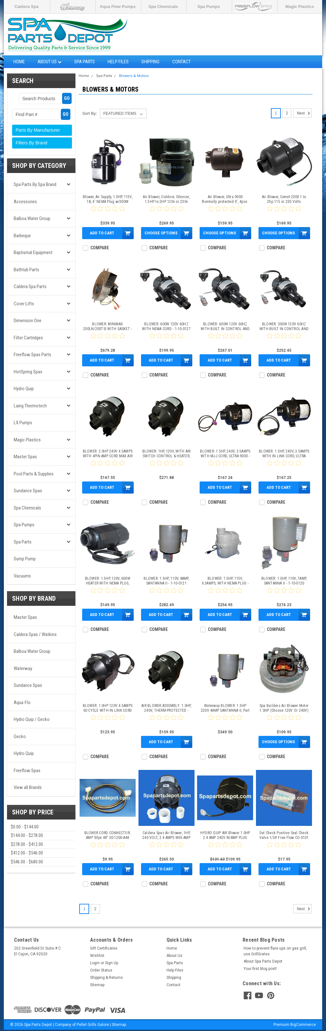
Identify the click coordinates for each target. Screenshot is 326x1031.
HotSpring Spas (28, 372)
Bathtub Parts (26, 270)
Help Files (118, 62)
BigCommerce (303, 1024)
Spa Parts (84, 62)
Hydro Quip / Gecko (32, 719)
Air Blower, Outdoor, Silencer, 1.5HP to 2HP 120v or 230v (166, 199)
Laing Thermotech (30, 406)
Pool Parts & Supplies (33, 474)
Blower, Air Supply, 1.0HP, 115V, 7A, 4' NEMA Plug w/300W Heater (107, 199)
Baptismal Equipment (33, 252)
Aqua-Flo (22, 702)
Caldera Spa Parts (30, 286)
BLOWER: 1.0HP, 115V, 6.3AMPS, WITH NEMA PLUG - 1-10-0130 (225, 581)
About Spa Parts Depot (263, 961)
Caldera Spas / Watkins (35, 634)
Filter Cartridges (28, 338)
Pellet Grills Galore (93, 1024)
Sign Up (111, 963)
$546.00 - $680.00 (27, 862)
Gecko (20, 736)
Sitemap (97, 985)
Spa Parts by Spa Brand (35, 184)
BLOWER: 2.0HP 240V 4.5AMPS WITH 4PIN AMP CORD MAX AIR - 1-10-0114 (108, 454)
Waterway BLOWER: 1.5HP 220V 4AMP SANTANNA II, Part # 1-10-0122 (225, 708)
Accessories (25, 201)
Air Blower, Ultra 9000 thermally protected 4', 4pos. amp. (225, 199)
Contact (181, 62)
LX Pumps (23, 423)
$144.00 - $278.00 (27, 835)
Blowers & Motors (134, 76)
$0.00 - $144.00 (25, 827)
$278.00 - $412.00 (27, 844)
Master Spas (25, 457)
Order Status (101, 970)
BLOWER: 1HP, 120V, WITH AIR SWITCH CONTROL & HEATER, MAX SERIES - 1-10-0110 (166, 454)
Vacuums (22, 576)
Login (95, 963)
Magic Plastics (299, 6)
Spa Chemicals (163, 6)
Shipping (150, 62)
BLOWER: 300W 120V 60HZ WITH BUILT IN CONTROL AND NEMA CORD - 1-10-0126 (283, 326)
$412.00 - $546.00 (27, 853)
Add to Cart (102, 233)
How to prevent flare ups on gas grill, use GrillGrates (275, 951)
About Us (49, 62)
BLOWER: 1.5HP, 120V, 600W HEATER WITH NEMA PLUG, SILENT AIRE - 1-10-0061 (107, 581)
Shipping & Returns (106, 977)
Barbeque (22, 236)
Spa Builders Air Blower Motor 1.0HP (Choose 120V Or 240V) (283, 708)
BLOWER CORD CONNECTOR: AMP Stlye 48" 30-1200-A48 (107, 835)
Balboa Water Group (32, 218)
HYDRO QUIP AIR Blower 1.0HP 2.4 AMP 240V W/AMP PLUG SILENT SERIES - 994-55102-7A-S (225, 835)
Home (19, 62)
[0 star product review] (107, 212)
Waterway (23, 668)
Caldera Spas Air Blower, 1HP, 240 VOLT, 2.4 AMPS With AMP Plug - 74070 (166, 835)
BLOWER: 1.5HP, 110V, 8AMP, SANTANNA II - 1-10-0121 (166, 580)
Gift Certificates (103, 948)
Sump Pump (25, 559)
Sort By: (89, 113)
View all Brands (28, 787)
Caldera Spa (27, 6)
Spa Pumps (208, 6)
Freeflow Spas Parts (32, 354)
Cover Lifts (24, 304)
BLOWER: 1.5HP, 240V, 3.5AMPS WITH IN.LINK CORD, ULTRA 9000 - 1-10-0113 (284, 454)
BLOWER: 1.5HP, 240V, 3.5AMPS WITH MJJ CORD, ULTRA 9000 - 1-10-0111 (225, 454)
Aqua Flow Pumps (118, 6)
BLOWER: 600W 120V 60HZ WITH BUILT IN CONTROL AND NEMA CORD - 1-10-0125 (225, 326)
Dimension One (27, 320)
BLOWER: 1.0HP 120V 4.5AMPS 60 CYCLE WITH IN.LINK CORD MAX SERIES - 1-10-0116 (108, 708)
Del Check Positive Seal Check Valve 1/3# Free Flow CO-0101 (284, 835)
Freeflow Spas (27, 770)
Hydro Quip (24, 388)
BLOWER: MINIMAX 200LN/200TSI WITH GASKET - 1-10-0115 (107, 326)
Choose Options (161, 233)
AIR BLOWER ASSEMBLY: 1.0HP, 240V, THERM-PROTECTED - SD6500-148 (166, 708)
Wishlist (97, 955)
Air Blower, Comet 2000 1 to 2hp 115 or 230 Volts (284, 199)
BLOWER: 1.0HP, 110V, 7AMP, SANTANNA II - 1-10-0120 (284, 580)
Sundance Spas (28, 491)
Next (304, 113)
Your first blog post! (260, 968)
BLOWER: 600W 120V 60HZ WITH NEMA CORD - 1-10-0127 (166, 326)
